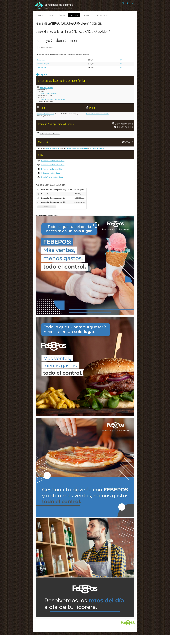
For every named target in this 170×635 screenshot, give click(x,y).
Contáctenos (102, 15)
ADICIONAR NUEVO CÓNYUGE (123, 127)
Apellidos (74, 15)
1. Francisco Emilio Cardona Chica (53, 161)
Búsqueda (61, 15)
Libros (50, 15)
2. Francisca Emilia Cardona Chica (53, 165)
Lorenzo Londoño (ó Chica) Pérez (76, 148)
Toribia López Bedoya (97, 148)
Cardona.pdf (41, 60)
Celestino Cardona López (45, 114)
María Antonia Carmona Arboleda (97, 114)
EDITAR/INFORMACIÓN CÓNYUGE (122, 123)
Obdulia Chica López (53, 148)
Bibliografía (87, 15)
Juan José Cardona (46, 88)
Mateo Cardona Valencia (48, 94)
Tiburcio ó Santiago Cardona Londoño (53, 99)
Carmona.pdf (41, 68)
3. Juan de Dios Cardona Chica (51, 169)
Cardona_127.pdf (43, 64)
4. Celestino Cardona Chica (50, 173)
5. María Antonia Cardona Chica (52, 177)
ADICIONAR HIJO (127, 142)
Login (131, 3)
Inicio (40, 15)
